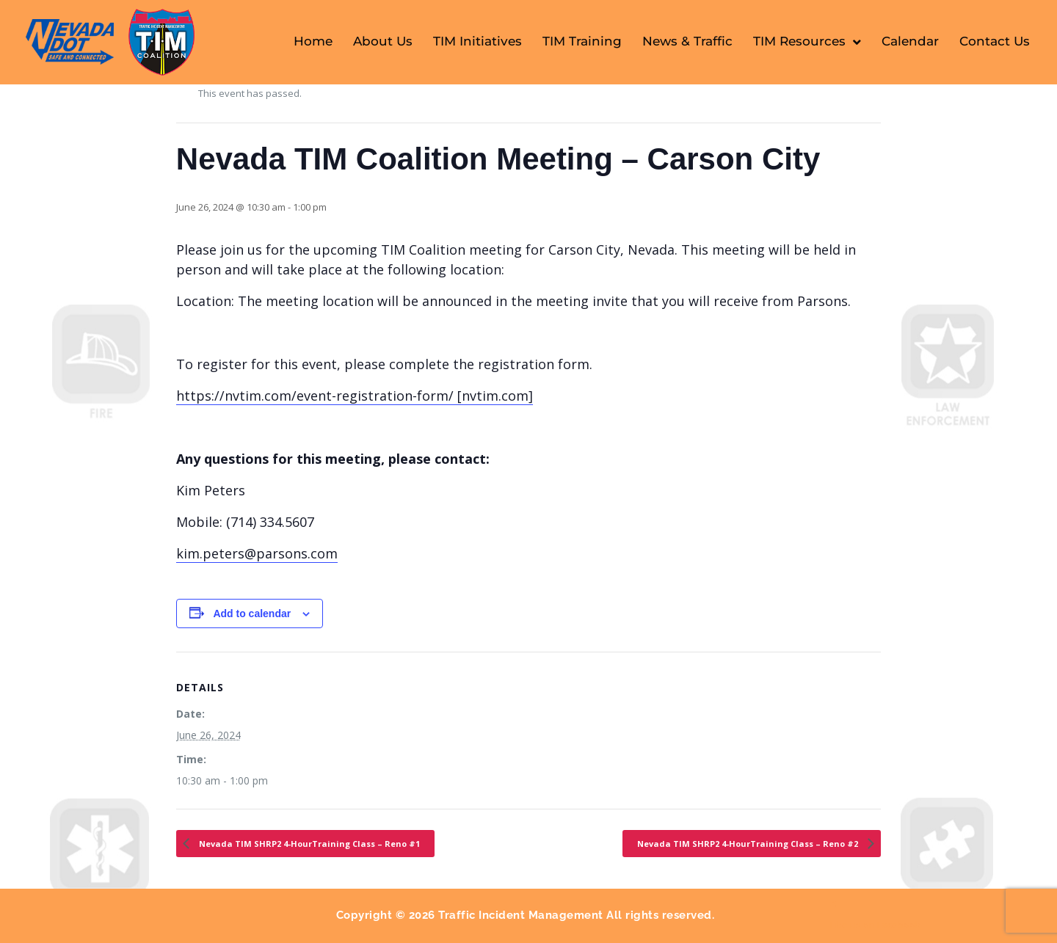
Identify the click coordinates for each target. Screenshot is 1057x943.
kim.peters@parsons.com (257, 553)
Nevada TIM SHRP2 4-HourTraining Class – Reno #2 (748, 843)
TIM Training (582, 41)
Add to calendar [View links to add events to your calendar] (252, 613)
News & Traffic (687, 41)
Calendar (910, 41)
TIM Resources (807, 42)
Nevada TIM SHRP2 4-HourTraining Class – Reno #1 (308, 843)
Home (313, 41)
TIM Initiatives (477, 41)
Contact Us (994, 41)
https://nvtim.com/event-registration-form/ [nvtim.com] (354, 395)
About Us (383, 41)
